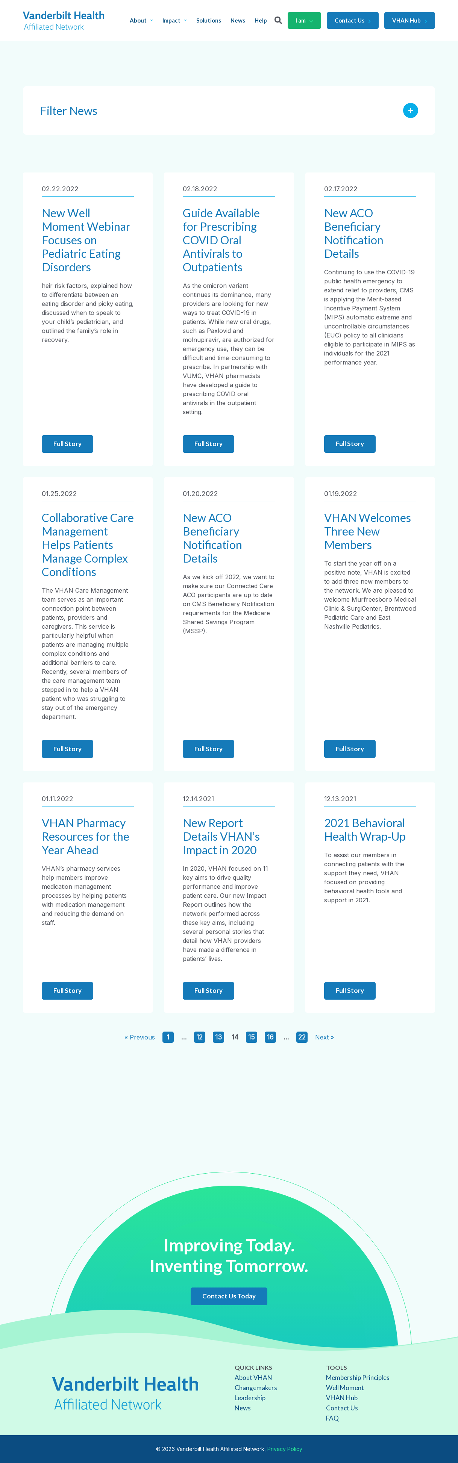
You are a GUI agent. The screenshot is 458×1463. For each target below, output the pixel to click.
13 (218, 1037)
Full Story (67, 444)
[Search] (278, 20)
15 (251, 1037)
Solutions (208, 20)
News (238, 20)
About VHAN (253, 1377)
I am (304, 20)
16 (270, 1037)
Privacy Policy (284, 1449)
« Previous (139, 1037)
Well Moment (345, 1387)
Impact (174, 20)
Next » (324, 1037)
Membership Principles (358, 1377)
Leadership (250, 1398)
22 (302, 1037)
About (141, 20)
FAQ (332, 1418)
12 (199, 1037)
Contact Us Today (229, 1296)
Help (261, 20)
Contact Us (353, 20)
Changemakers (256, 1387)
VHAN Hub (409, 20)
